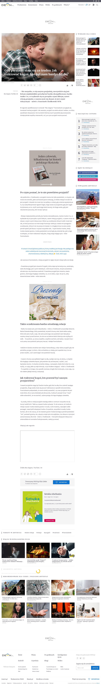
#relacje (39, 533)
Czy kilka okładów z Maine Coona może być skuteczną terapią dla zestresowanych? (38, 599)
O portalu (4, 683)
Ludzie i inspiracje (64, 669)
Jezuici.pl (5, 679)
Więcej (66, 5)
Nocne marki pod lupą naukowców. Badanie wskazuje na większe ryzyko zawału (12, 561)
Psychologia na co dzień (83, 255)
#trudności (56, 533)
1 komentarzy (85, 129)
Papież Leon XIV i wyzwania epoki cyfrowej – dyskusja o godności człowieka (86, 621)
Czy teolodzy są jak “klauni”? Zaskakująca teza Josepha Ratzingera (36, 561)
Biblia (3, 1)
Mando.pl (30, 679)
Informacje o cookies (43, 683)
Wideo (47, 5)
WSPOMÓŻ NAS (93, 679)
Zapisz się (95, 668)
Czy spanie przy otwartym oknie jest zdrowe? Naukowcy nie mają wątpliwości (87, 599)
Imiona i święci (35, 671)
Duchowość (35, 666)
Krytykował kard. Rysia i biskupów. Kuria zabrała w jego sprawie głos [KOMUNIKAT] (81, 72)
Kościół (54, 600)
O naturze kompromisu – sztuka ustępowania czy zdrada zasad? (62, 560)
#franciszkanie (66, 533)
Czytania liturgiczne (51, 666)
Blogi (25, 1)
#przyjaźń (47, 533)
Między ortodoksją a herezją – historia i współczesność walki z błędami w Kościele (62, 621)
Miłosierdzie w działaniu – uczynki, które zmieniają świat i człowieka (36, 620)
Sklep (36, 1)
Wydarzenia (21, 5)
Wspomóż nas (61, 482)
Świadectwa (35, 669)
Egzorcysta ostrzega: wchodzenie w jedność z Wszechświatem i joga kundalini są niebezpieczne (89, 154)
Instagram (98, 1)
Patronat (51, 683)
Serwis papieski (22, 666)
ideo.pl (98, 683)
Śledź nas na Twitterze (87, 176)
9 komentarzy (85, 141)
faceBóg (31, 1)
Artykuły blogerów (22, 669)
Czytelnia (34, 661)
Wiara (41, 5)
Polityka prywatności (17, 683)
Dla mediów (30, 683)
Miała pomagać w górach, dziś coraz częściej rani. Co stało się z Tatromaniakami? (81, 41)
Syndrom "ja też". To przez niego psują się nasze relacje (87, 252)
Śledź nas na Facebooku (87, 172)
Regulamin (9, 683)
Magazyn (9, 1)
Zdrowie (4, 563)
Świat (20, 655)
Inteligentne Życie (9, 78)
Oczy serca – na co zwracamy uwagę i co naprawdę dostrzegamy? (13, 620)
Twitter (96, 1)
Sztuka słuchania (52, 494)
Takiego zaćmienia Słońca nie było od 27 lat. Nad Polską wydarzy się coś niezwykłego (81, 51)
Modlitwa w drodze (17, 1)
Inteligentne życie (62, 656)
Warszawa (81, 4)
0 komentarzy (85, 148)
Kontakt (25, 683)
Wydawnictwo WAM (17, 679)
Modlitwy (48, 671)
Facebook (93, 1)
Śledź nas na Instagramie (87, 179)
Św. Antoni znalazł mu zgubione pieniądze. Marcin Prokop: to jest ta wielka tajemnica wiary (81, 62)
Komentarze (32, 5)
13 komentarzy (85, 122)
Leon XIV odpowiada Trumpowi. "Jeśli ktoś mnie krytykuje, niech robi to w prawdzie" (89, 160)
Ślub (19, 671)
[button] (93, 5)
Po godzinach (57, 5)
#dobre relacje (29, 533)
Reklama (36, 683)
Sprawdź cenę (50, 520)
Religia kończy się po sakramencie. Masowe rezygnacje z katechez (61, 598)
